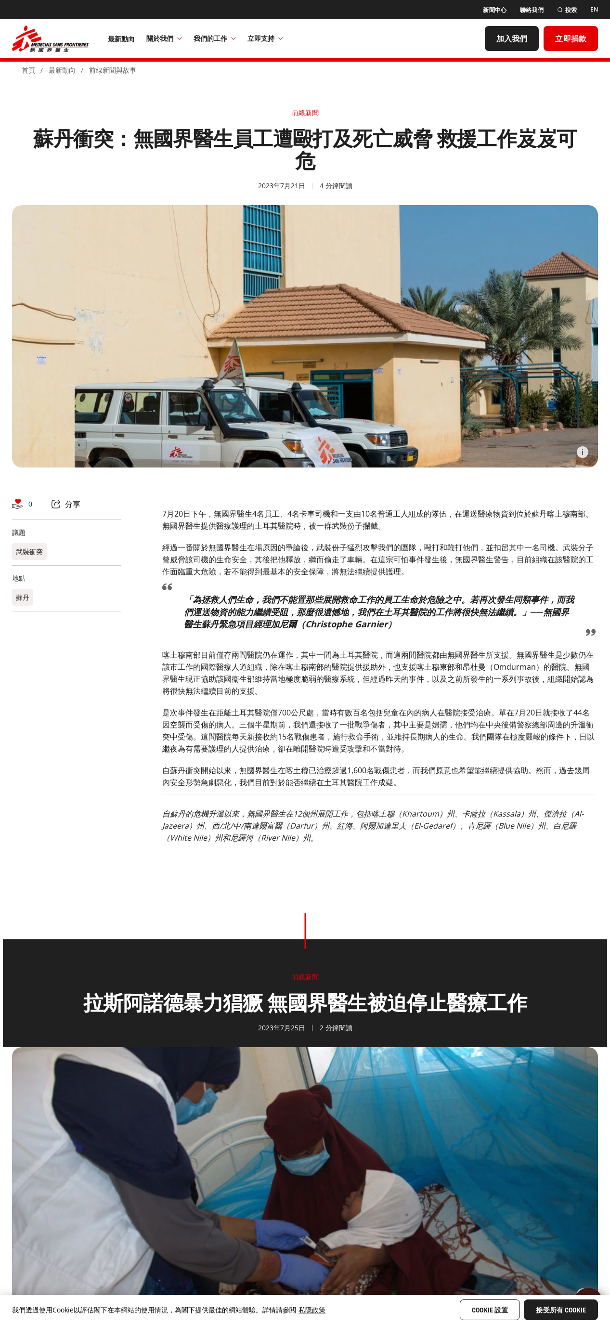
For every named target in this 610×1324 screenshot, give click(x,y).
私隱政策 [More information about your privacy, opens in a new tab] (312, 1309)
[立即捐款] (571, 38)
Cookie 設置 (490, 1310)
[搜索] (567, 10)
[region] (305, 1309)
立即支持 (265, 38)
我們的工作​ (215, 38)
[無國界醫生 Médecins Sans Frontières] (50, 38)
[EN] (594, 9)
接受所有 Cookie (561, 1310)
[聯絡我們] (532, 10)
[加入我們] (512, 38)
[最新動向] (121, 38)
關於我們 (164, 38)
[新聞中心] (494, 10)
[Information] (582, 452)
